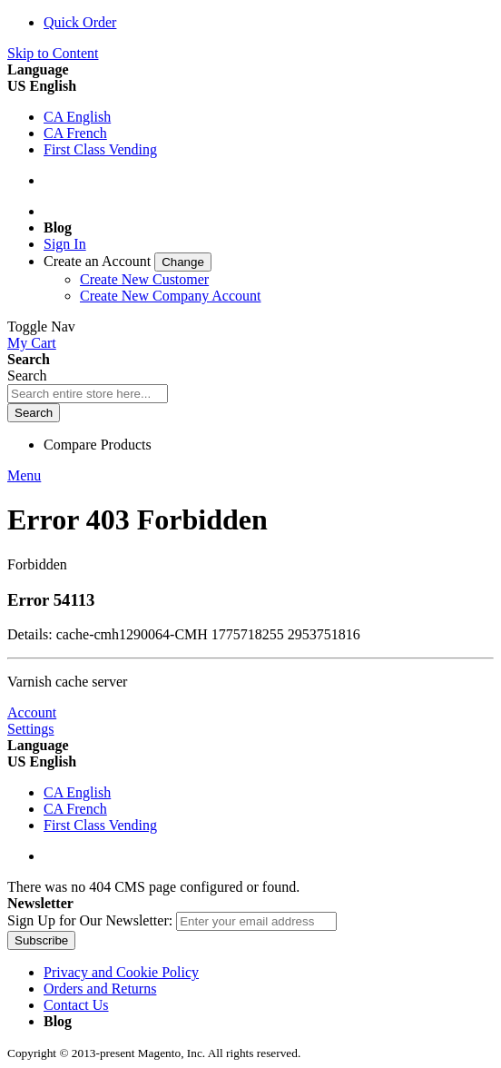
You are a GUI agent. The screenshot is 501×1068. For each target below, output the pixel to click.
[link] (127, 261)
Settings (30, 729)
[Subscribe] (41, 940)
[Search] (33, 412)
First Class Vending (100, 149)
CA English (77, 116)
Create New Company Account (170, 295)
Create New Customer (144, 279)
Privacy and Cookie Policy (121, 972)
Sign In (65, 244)
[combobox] (87, 393)
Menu (24, 475)
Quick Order (80, 22)
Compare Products (98, 444)
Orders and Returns (100, 988)
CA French (75, 133)
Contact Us (76, 1005)
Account (31, 712)
